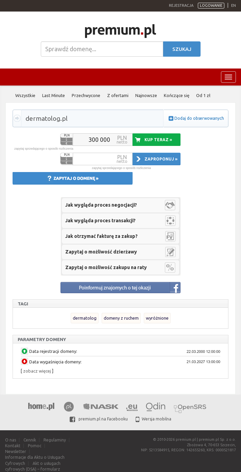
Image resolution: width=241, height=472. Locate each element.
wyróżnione (157, 318)
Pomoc (34, 445)
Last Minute (53, 95)
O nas (10, 440)
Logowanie (211, 5)
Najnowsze (146, 95)
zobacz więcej (37, 371)
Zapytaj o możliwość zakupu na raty (106, 267)
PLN (67, 135)
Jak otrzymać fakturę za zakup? (101, 236)
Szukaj (181, 49)
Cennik (29, 440)
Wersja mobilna (153, 419)
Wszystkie (25, 95)
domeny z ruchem (121, 318)
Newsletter (15, 451)
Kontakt (12, 445)
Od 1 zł (203, 95)
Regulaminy (55, 440)
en (233, 5)
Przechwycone (86, 95)
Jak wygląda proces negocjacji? (101, 205)
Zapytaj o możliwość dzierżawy (101, 251)
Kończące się (176, 95)
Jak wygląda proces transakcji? (100, 220)
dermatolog (85, 318)
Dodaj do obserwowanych (199, 118)
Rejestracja (181, 5)
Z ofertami (117, 95)
